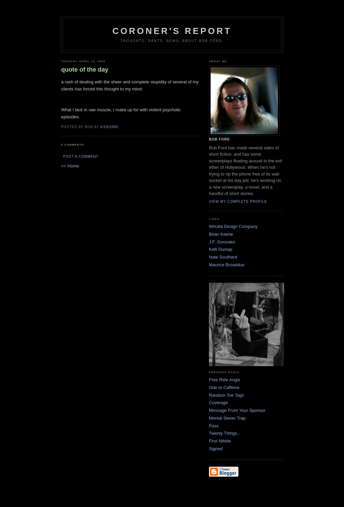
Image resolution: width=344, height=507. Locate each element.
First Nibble (220, 440)
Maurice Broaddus (227, 264)
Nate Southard (223, 257)
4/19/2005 (109, 127)
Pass (214, 425)
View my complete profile (238, 201)
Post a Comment (80, 156)
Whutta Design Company (233, 226)
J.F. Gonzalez (222, 241)
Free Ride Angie (224, 379)
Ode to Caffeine (224, 387)
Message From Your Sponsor (237, 410)
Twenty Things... (225, 433)
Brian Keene (221, 234)
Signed (215, 448)
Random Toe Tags (226, 395)
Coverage (218, 402)
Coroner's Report (171, 31)
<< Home (70, 165)
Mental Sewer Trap (227, 418)
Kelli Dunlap (220, 249)
